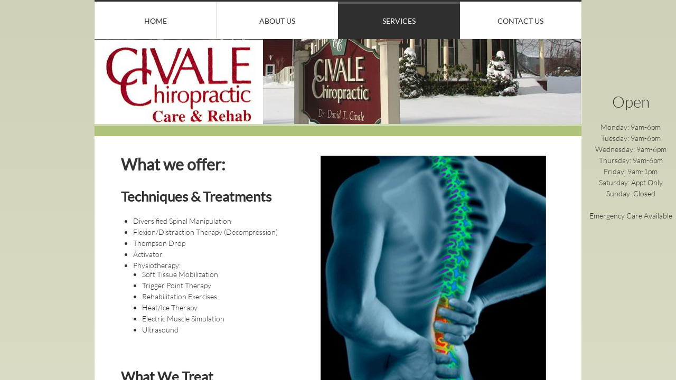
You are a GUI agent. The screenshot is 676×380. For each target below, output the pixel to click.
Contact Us (520, 20)
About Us (277, 20)
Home (155, 20)
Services (399, 20)
